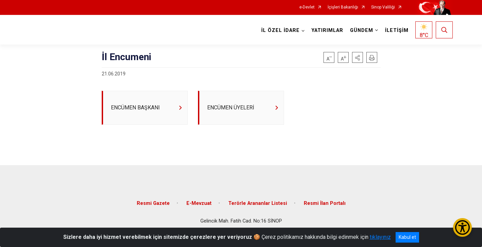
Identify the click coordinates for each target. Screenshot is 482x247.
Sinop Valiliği (383, 7)
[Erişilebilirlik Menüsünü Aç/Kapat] (462, 227)
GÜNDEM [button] (361, 30)
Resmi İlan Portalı (325, 203)
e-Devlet (307, 7)
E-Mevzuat (199, 203)
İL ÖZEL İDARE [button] (280, 30)
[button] (357, 57)
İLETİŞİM (397, 30)
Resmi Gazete (153, 203)
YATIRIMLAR (327, 30)
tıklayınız (380, 237)
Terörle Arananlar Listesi (257, 203)
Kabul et (407, 237)
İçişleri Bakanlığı (343, 7)
